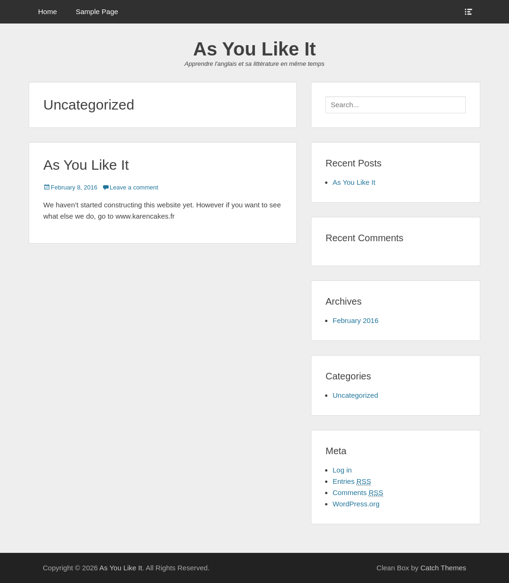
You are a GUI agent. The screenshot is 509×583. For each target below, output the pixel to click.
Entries (352, 481)
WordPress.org (356, 504)
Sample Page (97, 12)
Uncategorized (355, 395)
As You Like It (254, 49)
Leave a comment (134, 187)
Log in (342, 470)
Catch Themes (443, 568)
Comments (358, 492)
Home (47, 12)
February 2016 (356, 320)
